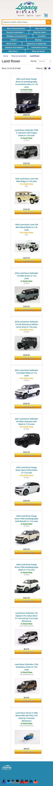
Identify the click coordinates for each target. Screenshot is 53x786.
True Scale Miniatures (26, 626)
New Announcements (16, 28)
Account (21, 15)
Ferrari (14, 40)
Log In (38, 15)
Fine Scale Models (26, 92)
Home (5, 56)
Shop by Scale (40, 32)
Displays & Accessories (17, 36)
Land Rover (34, 56)
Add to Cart (28, 118)
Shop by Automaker (15, 32)
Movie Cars (11, 44)
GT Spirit (26, 140)
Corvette (42, 36)
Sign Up (30, 15)
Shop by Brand (38, 51)
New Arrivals (40, 28)
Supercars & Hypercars (37, 44)
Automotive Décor (39, 47)
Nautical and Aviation (14, 47)
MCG (26, 186)
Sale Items (14, 51)
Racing (38, 40)
